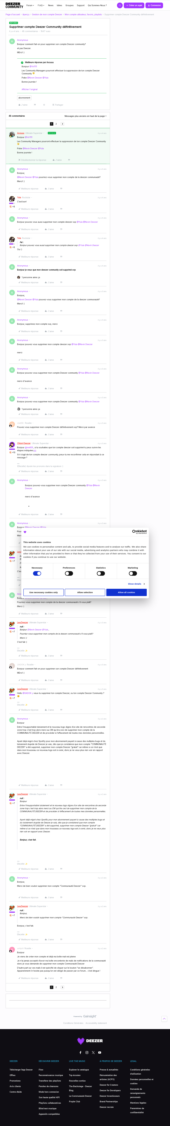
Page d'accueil (13, 14)
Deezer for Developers (110, 1090)
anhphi (20, 948)
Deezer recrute (107, 1107)
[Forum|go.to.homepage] (14, 5)
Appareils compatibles (49, 1114)
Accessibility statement (96, 1023)
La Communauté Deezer (80, 1095)
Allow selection (85, 592)
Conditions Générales (73, 1023)
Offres (12, 1075)
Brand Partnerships (109, 1101)
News (50, 5)
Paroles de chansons (48, 1086)
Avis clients (15, 1086)
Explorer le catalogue (79, 1069)
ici (34, 450)
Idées (59, 5)
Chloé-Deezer (24, 443)
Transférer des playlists (50, 1080)
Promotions (15, 1080)
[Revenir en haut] (164, 1019)
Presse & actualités (109, 1069)
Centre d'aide (16, 1091)
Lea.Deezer (22, 622)
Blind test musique (47, 1108)
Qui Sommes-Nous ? (97, 5)
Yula (19, 197)
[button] (134, 5)
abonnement (24, 97)
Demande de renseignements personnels (137, 1093)
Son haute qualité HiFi (49, 1097)
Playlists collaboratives (50, 1102)
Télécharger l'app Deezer (21, 1069)
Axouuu (20, 133)
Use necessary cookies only (43, 592)
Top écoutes (75, 1075)
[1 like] (28, 277)
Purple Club (74, 1101)
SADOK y (21, 664)
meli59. (20, 423)
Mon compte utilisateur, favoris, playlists (83, 14)
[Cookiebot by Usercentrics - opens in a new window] (134, 532)
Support (81, 5)
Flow (41, 1069)
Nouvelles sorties (77, 1080)
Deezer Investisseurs (110, 1095)
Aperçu (26, 14)
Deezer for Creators (109, 1084)
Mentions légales (138, 1102)
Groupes (70, 5)
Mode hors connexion (49, 1091)
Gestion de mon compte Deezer (47, 14)
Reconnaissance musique (51, 1075)
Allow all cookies (126, 592)
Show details (134, 584)
